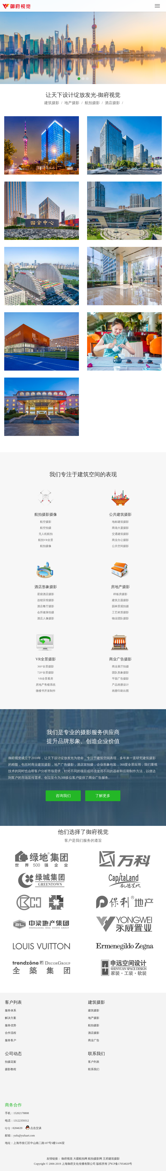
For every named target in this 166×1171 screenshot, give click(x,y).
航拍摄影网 (95, 1158)
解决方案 (10, 1018)
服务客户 (10, 1040)
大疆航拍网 (80, 1158)
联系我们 (93, 1069)
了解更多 (102, 796)
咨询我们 (63, 796)
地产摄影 (71, 103)
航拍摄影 (92, 103)
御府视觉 (67, 1158)
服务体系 (10, 1010)
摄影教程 (10, 1069)
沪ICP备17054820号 (120, 1163)
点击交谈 (33, 1128)
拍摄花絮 (10, 1061)
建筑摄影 (51, 103)
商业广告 (93, 1040)
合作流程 (10, 1032)
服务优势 (10, 1025)
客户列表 (93, 1061)
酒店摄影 (112, 103)
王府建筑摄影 (111, 1158)
